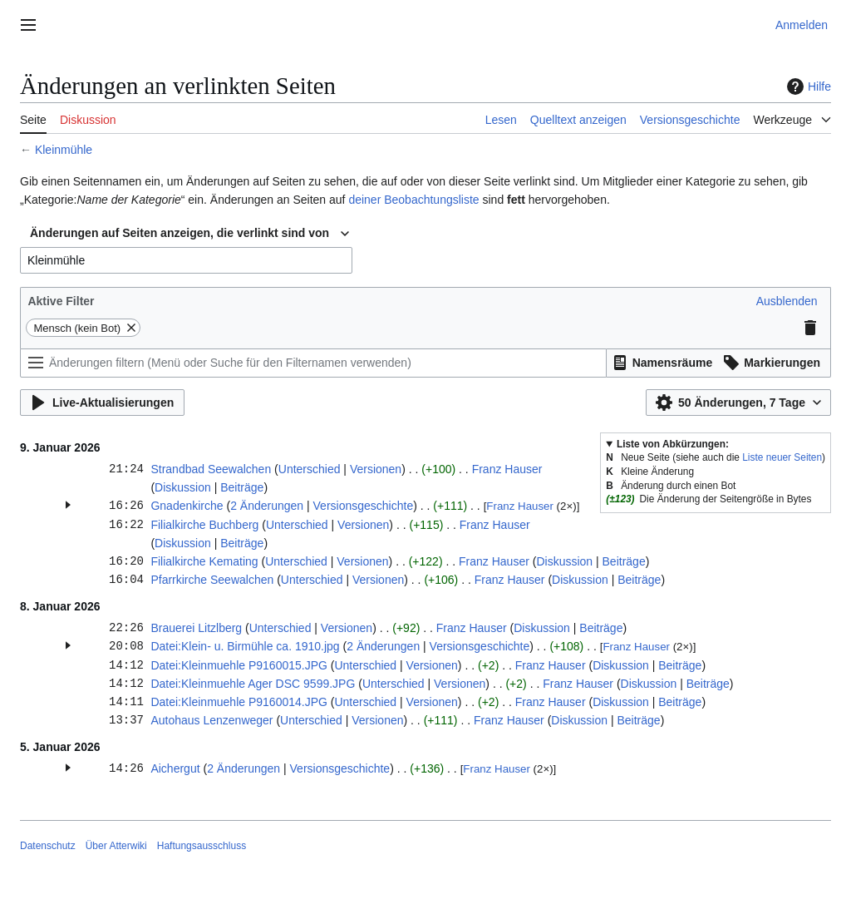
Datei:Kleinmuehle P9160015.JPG (238, 665)
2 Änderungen (266, 505)
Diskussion (183, 487)
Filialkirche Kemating (204, 561)
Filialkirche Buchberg (204, 524)
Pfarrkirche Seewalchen (211, 579)
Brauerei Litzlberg (196, 628)
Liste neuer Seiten (782, 457)
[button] (787, 301)
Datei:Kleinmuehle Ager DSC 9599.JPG (252, 683)
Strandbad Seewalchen (210, 469)
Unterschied (309, 469)
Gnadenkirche (186, 505)
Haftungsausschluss (201, 846)
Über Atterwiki (116, 846)
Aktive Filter (60, 301)
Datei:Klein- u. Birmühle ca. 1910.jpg (244, 646)
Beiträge (241, 487)
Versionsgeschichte (363, 505)
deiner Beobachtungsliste (413, 199)
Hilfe (807, 86)
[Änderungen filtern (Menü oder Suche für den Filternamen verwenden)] (313, 363)
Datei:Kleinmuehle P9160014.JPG (238, 702)
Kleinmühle (63, 149)
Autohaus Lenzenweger (211, 720)
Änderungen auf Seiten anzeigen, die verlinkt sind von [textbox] (179, 233)
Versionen (375, 469)
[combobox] (189, 233)
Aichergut (174, 768)
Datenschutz (48, 846)
